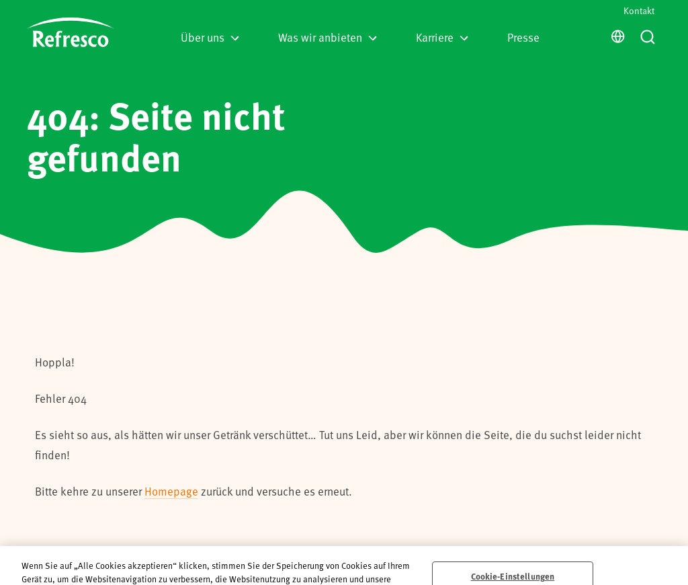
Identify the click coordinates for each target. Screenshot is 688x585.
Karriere (442, 37)
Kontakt (639, 10)
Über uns (210, 37)
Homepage (171, 491)
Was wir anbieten (327, 37)
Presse (523, 37)
